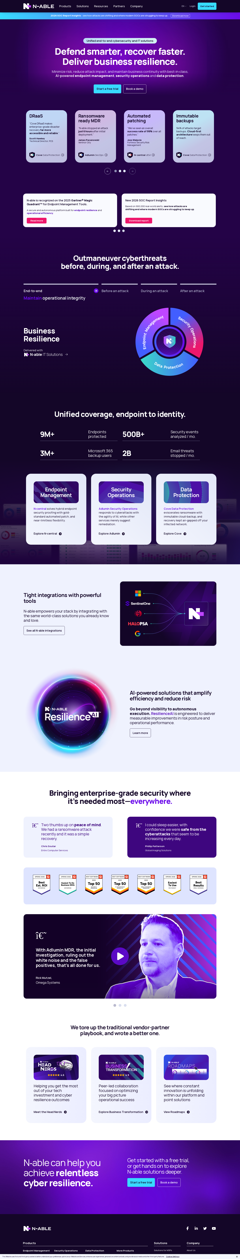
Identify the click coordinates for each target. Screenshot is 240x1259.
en (184, 6)
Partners (119, 6)
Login (192, 6)
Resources (101, 6)
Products (65, 6)
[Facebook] (187, 1228)
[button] (115, 171)
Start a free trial (107, 89)
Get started (207, 6)
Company (136, 6)
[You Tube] (214, 1228)
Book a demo (134, 89)
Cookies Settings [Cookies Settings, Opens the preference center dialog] (172, 1256)
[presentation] (107, 171)
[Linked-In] (196, 1228)
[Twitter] (205, 1228)
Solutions (83, 6)
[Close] (237, 1256)
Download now (180, 15)
